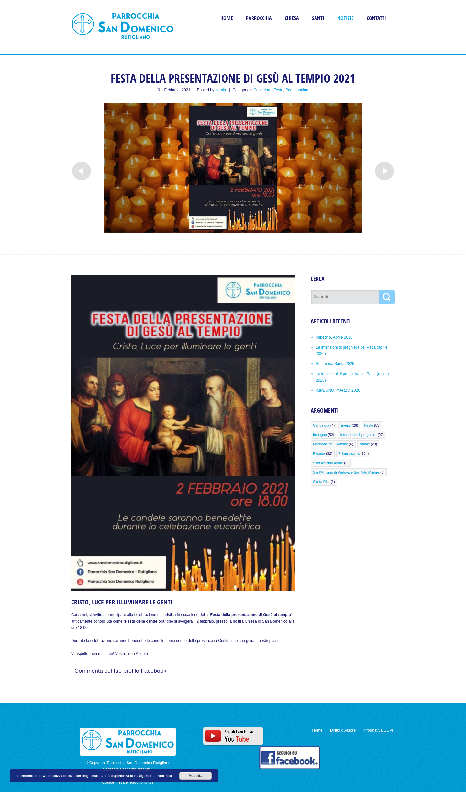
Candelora (262, 90)
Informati (164, 776)
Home (226, 18)
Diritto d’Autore (343, 730)
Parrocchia (259, 18)
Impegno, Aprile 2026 (334, 337)
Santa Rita (321, 482)
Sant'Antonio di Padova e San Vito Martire (346, 472)
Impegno (320, 435)
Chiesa (292, 18)
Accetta (195, 776)
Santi (318, 18)
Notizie (345, 18)
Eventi (346, 425)
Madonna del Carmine (330, 444)
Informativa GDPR (379, 730)
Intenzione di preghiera (358, 435)
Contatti (376, 18)
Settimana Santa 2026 (335, 364)
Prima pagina (296, 90)
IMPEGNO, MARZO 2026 (338, 390)
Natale (365, 444)
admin (220, 90)
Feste (278, 90)
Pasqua (319, 453)
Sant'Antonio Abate (328, 463)
